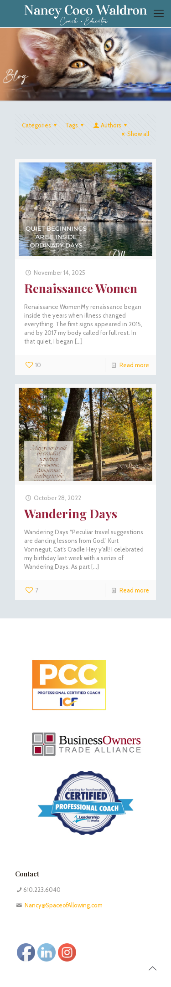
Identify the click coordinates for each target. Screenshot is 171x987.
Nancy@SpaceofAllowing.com (64, 905)
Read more (134, 365)
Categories (40, 125)
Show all (134, 133)
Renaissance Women (80, 288)
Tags (75, 125)
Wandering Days (70, 513)
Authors (110, 125)
